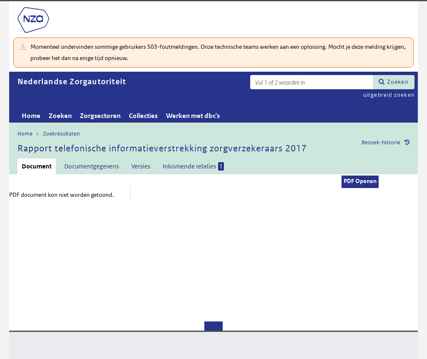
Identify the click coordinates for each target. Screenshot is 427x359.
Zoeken (398, 81)
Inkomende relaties (193, 166)
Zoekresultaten (61, 133)
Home (31, 115)
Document (37, 166)
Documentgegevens (91, 166)
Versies (140, 166)
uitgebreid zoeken (388, 94)
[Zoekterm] (311, 82)
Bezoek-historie (381, 142)
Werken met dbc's (193, 115)
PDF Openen (360, 181)
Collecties (143, 115)
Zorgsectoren (100, 115)
